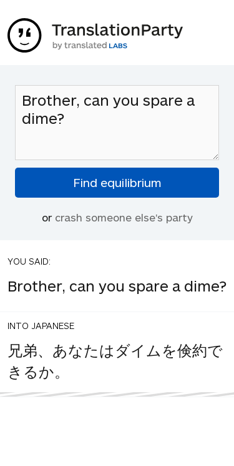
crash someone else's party (124, 217)
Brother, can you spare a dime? (117, 122)
